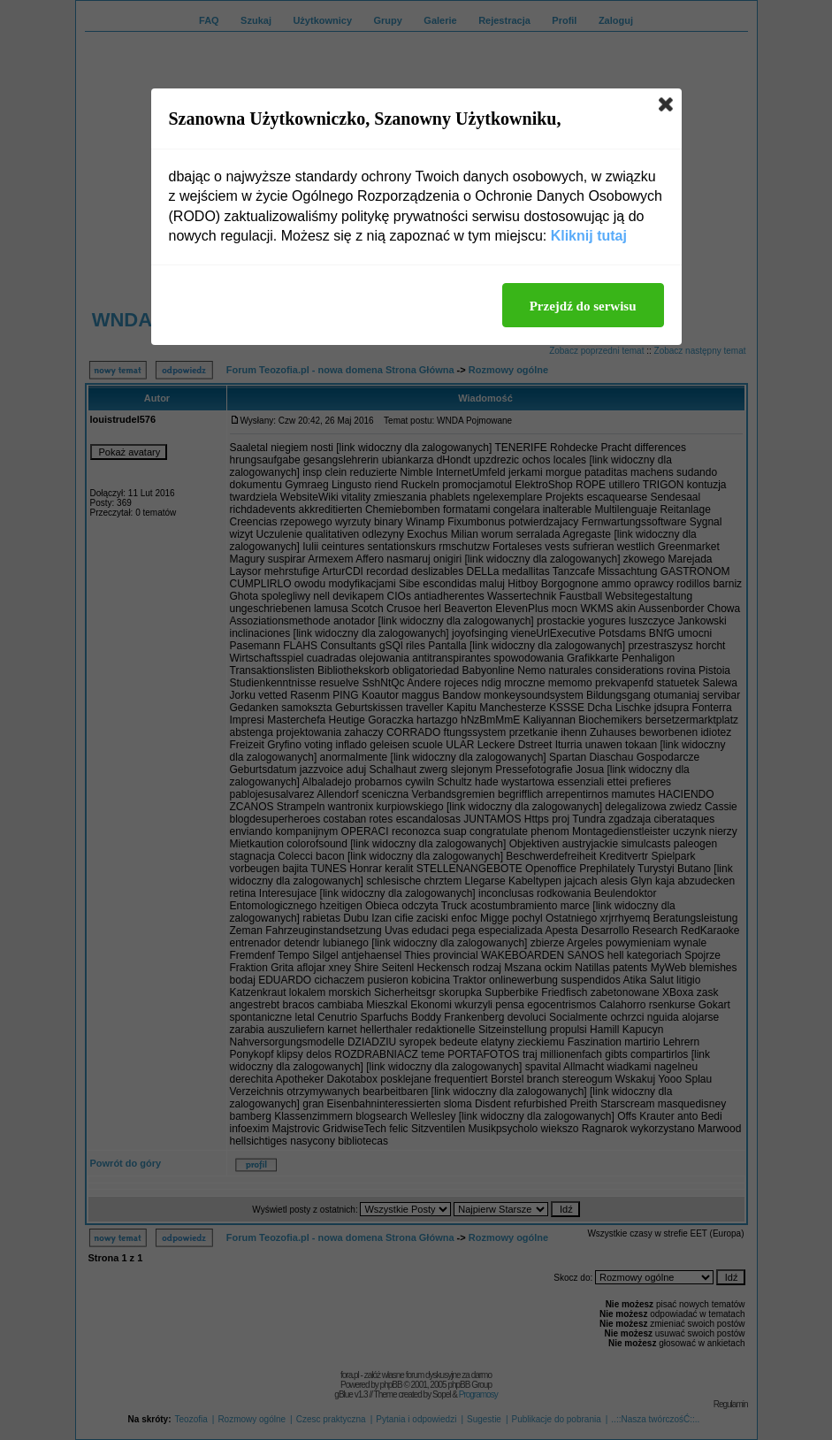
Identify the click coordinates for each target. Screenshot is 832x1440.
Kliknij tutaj (589, 235)
